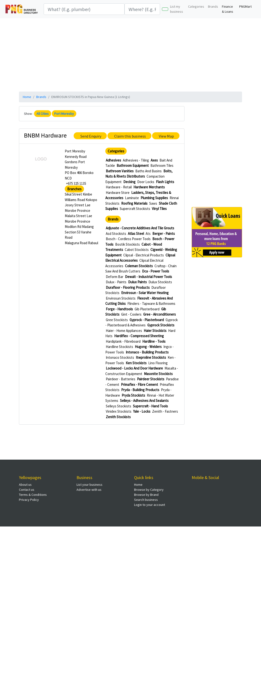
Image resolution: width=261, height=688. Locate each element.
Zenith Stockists (118, 417)
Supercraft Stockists (135, 208)
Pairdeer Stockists (150, 379)
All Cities (42, 113)
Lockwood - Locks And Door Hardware (134, 368)
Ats (148, 233)
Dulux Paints (137, 282)
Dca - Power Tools (155, 271)
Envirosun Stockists (121, 298)
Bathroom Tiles (161, 165)
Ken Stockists (136, 363)
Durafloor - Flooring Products (128, 287)
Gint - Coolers (131, 314)
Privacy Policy (29, 499)
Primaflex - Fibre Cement (139, 384)
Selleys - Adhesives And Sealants (144, 400)
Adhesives (113, 160)
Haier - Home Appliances (124, 330)
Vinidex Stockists (118, 411)
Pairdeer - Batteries (120, 379)
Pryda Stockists (133, 395)
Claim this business (130, 136)
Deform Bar (114, 276)
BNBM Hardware (45, 135)
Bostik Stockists (127, 244)
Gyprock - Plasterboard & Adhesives (141, 323)
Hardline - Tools (154, 341)
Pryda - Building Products (140, 389)
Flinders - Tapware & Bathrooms (151, 303)
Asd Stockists (116, 233)
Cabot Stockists (137, 249)
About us (25, 484)
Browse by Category (149, 489)
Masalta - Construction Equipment (141, 371)
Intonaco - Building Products (147, 352)
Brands (213, 6)
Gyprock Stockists (160, 325)
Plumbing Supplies (154, 198)
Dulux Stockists (160, 282)
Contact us (26, 489)
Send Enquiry (90, 136)
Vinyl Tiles (159, 208)
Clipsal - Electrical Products (143, 255)
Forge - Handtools (119, 309)
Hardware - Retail (119, 187)
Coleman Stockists (139, 266)
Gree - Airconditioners (159, 314)
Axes (154, 160)
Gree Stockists (117, 320)
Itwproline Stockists (151, 357)
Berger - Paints (163, 233)
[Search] (84, 9)
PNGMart (245, 6)
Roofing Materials (134, 203)
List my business (176, 9)
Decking (129, 181)
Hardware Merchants (149, 187)
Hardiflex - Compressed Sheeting (139, 336)
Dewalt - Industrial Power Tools (148, 276)
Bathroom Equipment (133, 165)
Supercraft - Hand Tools (150, 406)
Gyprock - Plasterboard (147, 320)
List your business (89, 484)
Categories (196, 6)
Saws (153, 203)
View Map (166, 136)
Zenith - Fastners (165, 411)
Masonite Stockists (158, 373)
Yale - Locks (141, 411)
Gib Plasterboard (147, 309)
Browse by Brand (146, 494)
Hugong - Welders (148, 346)
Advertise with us (89, 489)
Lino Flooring (158, 363)
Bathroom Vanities (120, 171)
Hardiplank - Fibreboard (123, 341)
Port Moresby (64, 113)
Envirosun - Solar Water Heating (145, 292)
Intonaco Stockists (120, 357)
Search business (146, 499)
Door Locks (145, 181)
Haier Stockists (155, 330)
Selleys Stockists (118, 406)
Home (27, 97)
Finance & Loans (227, 9)
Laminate (132, 198)
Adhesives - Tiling (136, 160)
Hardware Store (118, 192)
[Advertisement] (130, 54)
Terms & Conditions (33, 494)
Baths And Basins (148, 171)
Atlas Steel (136, 233)
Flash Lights (165, 181)
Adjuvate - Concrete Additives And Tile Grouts (140, 228)
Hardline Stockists (119, 346)
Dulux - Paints (116, 282)
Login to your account (149, 505)
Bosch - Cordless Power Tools (128, 239)
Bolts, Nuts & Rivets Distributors (138, 174)
